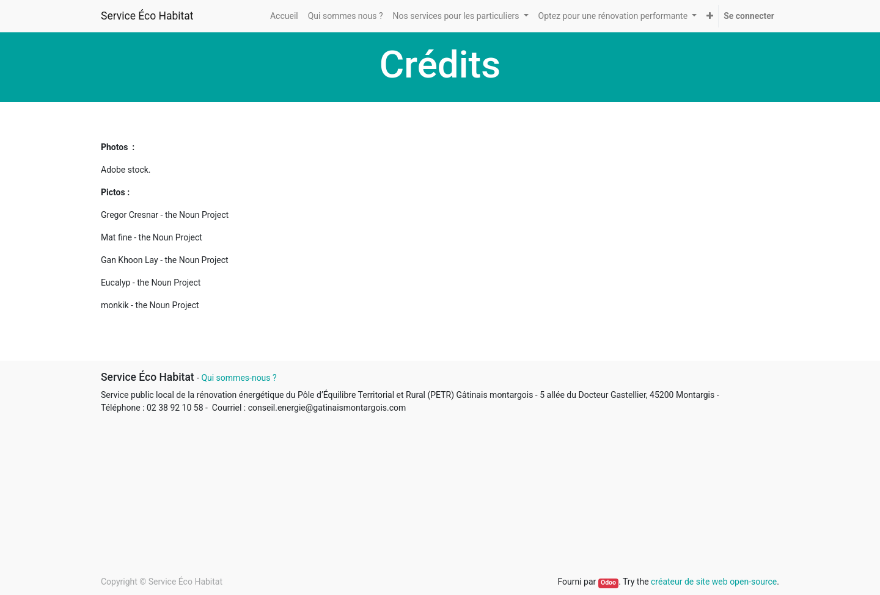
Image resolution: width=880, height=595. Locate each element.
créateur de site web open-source (714, 581)
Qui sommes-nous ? (238, 378)
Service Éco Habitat (147, 16)
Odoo (608, 582)
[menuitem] (284, 16)
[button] (710, 16)
